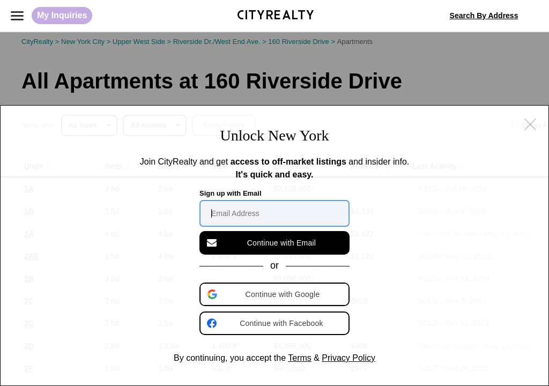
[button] (276, 294)
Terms (299, 357)
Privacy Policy (348, 357)
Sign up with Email (230, 193)
